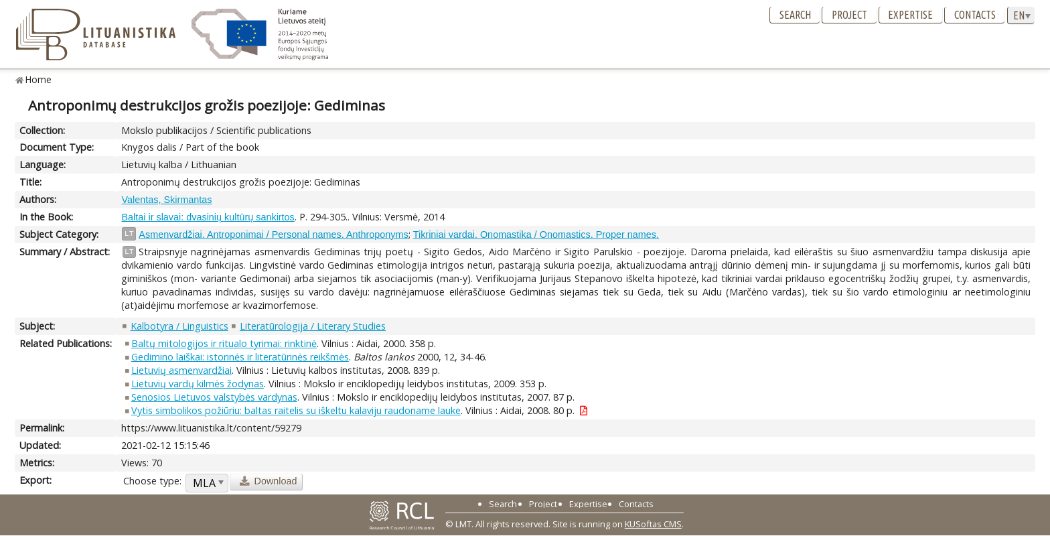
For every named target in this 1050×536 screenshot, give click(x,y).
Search (795, 15)
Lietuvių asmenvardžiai (181, 370)
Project (849, 15)
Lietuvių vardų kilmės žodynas (197, 383)
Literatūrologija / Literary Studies (313, 326)
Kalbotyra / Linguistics (179, 326)
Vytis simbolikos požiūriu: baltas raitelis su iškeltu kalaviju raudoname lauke (296, 410)
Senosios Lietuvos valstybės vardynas (214, 397)
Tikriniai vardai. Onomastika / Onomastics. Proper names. (536, 234)
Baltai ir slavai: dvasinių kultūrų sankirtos (207, 217)
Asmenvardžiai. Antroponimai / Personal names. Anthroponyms (273, 234)
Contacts (975, 15)
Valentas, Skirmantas (166, 199)
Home (38, 79)
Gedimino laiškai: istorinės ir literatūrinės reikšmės (240, 356)
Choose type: (152, 480)
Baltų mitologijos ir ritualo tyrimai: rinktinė (224, 343)
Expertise (910, 15)
